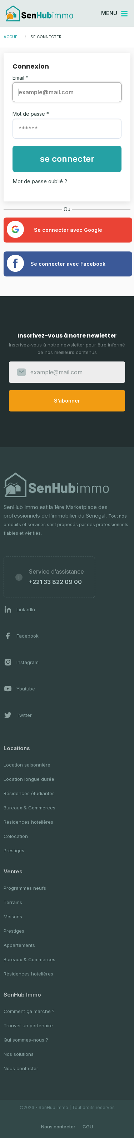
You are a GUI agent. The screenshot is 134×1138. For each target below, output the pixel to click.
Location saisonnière (27, 765)
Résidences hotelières (28, 822)
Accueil (12, 36)
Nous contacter (21, 1068)
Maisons (13, 916)
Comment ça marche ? (29, 1011)
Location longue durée (29, 779)
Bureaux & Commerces (29, 807)
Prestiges (14, 850)
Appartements (19, 945)
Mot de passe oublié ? (40, 181)
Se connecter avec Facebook (56, 263)
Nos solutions (19, 1054)
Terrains (13, 902)
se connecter (67, 159)
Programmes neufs (25, 888)
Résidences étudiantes (29, 793)
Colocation (16, 836)
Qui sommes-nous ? (26, 1040)
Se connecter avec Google (54, 229)
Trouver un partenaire (28, 1025)
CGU (88, 1126)
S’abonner (67, 401)
